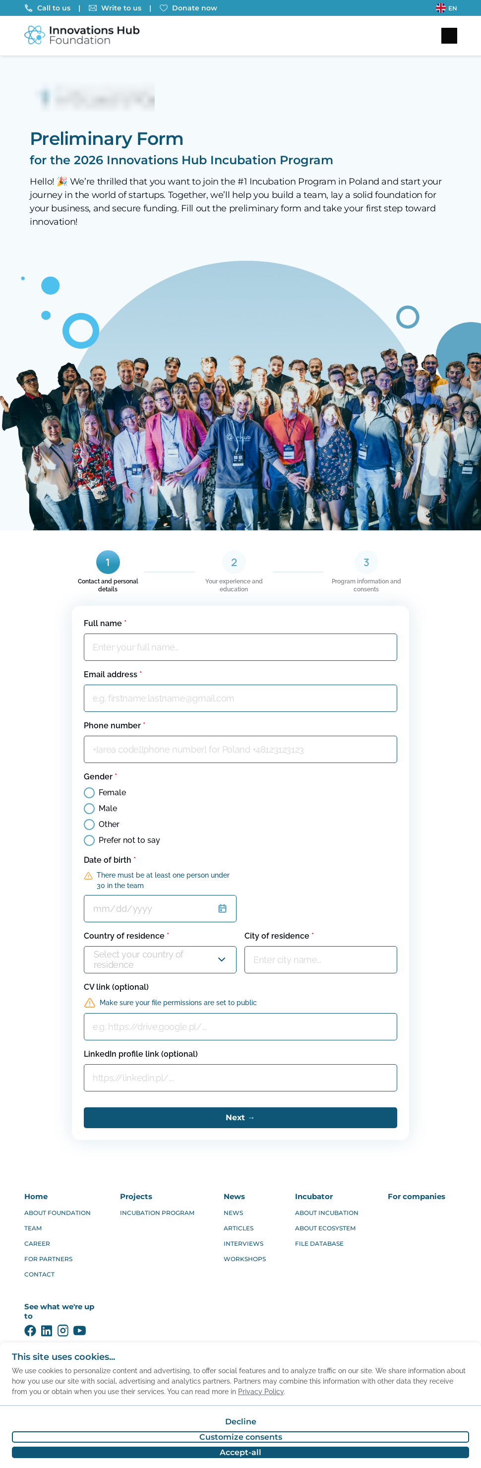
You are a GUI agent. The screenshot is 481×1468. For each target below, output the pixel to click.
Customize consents (240, 1437)
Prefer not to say (122, 840)
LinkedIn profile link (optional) (141, 1054)
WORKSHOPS (245, 1259)
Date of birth (110, 860)
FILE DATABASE (319, 1243)
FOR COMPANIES (416, 1196)
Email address (113, 674)
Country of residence (126, 936)
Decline (240, 1421)
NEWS (234, 1196)
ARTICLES (238, 1228)
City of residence (279, 936)
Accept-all (240, 1452)
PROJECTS (136, 1196)
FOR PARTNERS (48, 1259)
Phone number (114, 725)
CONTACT (39, 1274)
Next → (240, 1117)
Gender (100, 776)
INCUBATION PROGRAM (157, 1212)
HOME (36, 1196)
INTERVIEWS (243, 1243)
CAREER (37, 1243)
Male (100, 808)
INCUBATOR (314, 1196)
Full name (105, 623)
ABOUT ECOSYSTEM (325, 1228)
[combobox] (95, 959)
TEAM (33, 1228)
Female (105, 792)
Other (102, 824)
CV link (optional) (116, 987)
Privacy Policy (261, 1392)
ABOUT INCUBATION (327, 1212)
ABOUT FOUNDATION (57, 1212)
